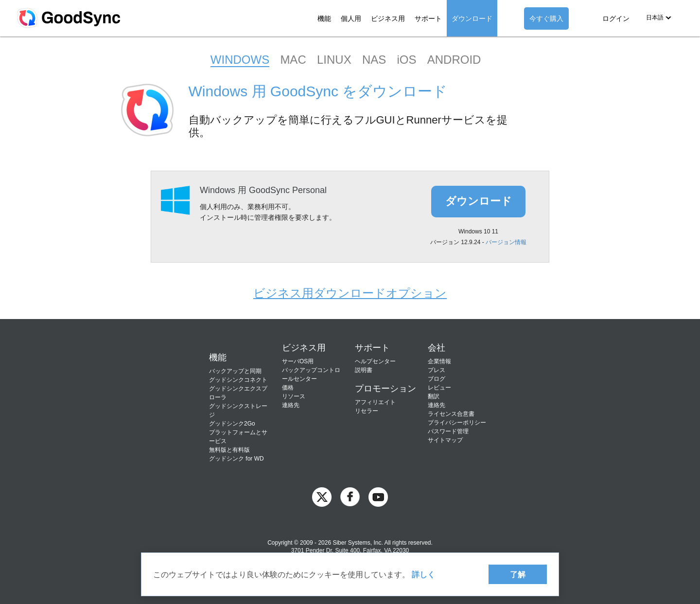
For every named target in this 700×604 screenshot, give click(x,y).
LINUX (334, 59)
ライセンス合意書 (451, 413)
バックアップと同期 (235, 371)
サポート (428, 18)
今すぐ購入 (546, 18)
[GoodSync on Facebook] (350, 496)
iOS (406, 59)
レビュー (439, 387)
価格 (288, 387)
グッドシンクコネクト (238, 379)
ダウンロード (472, 18)
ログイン (616, 18)
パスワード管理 (448, 431)
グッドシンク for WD (236, 458)
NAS (374, 59)
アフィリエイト (375, 402)
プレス (436, 370)
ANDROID (454, 59)
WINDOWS (239, 59)
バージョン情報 (506, 242)
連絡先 (290, 405)
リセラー (366, 411)
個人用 (351, 18)
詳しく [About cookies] (423, 574)
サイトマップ (445, 440)
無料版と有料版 (229, 449)
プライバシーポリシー (457, 422)
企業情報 (439, 361)
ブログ (436, 378)
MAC (293, 59)
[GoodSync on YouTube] (378, 496)
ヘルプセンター (375, 361)
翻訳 (433, 396)
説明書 (363, 370)
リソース (293, 396)
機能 (324, 18)
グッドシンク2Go (232, 423)
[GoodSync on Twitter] (322, 496)
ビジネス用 (388, 18)
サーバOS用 (298, 361)
